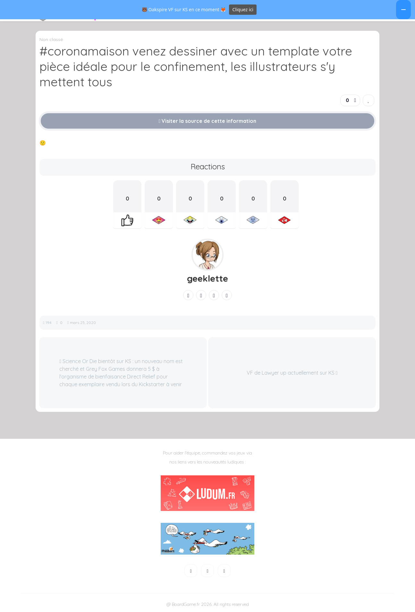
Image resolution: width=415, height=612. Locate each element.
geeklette (207, 286)
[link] (368, 108)
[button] (27, 18)
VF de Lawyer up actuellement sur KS (292, 380)
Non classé (51, 47)
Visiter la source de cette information (208, 128)
